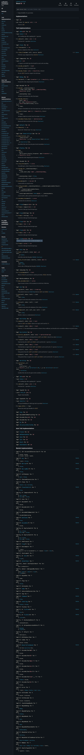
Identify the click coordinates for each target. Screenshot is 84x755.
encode (20, 181)
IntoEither (25, 561)
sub (19, 384)
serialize (21, 363)
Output (22, 34)
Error (51, 79)
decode (20, 88)
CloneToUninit (26, 487)
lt (19, 339)
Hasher (22, 254)
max (19, 294)
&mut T (32, 661)
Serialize (23, 360)
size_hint (21, 163)
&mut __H (36, 252)
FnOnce (35, 193)
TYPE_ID (22, 392)
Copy (21, 412)
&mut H (44, 259)
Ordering (38, 289)
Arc (31, 666)
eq (19, 321)
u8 (32, 181)
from (19, 207)
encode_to (21, 168)
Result (35, 71)
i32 (24, 221)
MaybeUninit (29, 102)
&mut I (25, 100)
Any (23, 458)
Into (51, 550)
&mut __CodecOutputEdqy (38, 171)
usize (40, 119)
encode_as (21, 66)
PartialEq (23, 318)
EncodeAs (25, 523)
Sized (35, 176)
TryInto (26, 614)
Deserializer (36, 139)
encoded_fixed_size (24, 119)
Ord (21, 287)
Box (31, 671)
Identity (22, 401)
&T (31, 650)
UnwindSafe (23, 444)
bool (32, 272)
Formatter (34, 79)
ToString (25, 601)
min (19, 302)
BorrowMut (25, 469)
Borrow (24, 463)
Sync (21, 439)
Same (23, 588)
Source (77, 52)
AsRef (23, 571)
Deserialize (27, 133)
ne (19, 326)
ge (19, 354)
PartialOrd (23, 332)
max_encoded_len (23, 281)
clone (20, 47)
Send (21, 437)
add (19, 39)
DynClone (25, 517)
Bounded (21, 628)
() (47, 79)
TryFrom (26, 609)
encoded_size (22, 198)
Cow (31, 676)
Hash (21, 249)
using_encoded (22, 186)
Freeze (22, 432)
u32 (31, 22)
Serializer (32, 367)
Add (21, 31)
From (21, 204)
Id (20, 20)
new (26, 22)
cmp (19, 289)
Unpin (21, 442)
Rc (30, 682)
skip (19, 111)
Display (22, 148)
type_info (21, 406)
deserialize (22, 136)
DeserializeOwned (27, 645)
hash (19, 252)
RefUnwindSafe (24, 434)
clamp (20, 309)
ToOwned (24, 596)
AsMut (29, 571)
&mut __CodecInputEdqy (39, 89)
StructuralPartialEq (26, 425)
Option (36, 119)
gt (19, 349)
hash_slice (21, 259)
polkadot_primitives (21, 1)
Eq (20, 422)
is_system (21, 272)
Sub (21, 376)
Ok (38, 367)
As (20, 61)
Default (22, 125)
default (20, 127)
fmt (19, 79)
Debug (21, 77)
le (19, 344)
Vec (30, 181)
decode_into (22, 98)
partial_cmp (22, 334)
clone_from (21, 52)
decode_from (22, 71)
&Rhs (30, 326)
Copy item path (24, 3)
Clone (21, 45)
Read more (33, 41)
